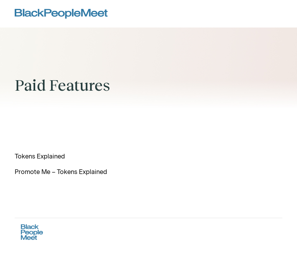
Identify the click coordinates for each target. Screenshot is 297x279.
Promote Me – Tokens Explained (61, 172)
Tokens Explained (40, 156)
